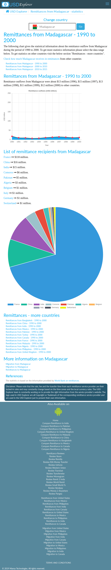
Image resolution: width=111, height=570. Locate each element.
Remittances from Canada (55, 509)
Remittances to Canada (55, 524)
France (7, 157)
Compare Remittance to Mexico (55, 443)
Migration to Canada (55, 554)
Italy (6, 193)
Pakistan (8, 177)
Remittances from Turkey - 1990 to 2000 (24, 335)
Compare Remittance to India (55, 423)
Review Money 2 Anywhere (55, 491)
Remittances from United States (55, 498)
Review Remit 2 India (55, 479)
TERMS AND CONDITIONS (58, 563)
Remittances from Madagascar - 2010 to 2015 (26, 69)
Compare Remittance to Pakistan (55, 426)
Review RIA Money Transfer (55, 462)
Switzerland (10, 203)
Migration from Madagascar (18, 364)
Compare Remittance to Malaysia (55, 435)
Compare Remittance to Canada (55, 446)
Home (55, 420)
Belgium (8, 187)
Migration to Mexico (55, 545)
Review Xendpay (55, 488)
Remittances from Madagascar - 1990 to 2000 (26, 63)
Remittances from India (55, 506)
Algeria (7, 182)
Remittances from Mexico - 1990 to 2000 (24, 329)
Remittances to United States (55, 512)
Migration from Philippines (55, 534)
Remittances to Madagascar (18, 369)
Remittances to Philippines (55, 518)
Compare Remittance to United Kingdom (55, 432)
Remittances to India (55, 521)
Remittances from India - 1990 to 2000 (23, 326)
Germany (8, 198)
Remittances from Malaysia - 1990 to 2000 (25, 343)
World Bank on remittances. (66, 380)
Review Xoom (55, 456)
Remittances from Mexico (55, 501)
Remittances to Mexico (55, 515)
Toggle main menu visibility (108, 3)
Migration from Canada (55, 540)
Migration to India (56, 551)
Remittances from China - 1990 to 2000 (23, 323)
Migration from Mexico (55, 531)
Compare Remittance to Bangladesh (56, 440)
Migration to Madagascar (17, 367)
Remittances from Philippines (56, 504)
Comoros (8, 172)
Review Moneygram (55, 476)
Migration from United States (55, 528)
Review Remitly (55, 459)
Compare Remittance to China (55, 437)
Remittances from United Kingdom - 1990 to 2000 (28, 352)
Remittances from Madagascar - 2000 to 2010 (26, 66)
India (6, 167)
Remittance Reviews (55, 453)
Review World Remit (55, 482)
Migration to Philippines (55, 548)
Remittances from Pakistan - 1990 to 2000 (25, 332)
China (7, 162)
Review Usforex (55, 465)
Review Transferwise (55, 473)
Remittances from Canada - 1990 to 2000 (24, 337)
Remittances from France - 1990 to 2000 (24, 340)
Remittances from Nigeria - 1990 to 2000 (24, 346)
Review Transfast (55, 470)
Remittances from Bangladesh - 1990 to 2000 (26, 320)
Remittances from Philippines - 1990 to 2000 (26, 349)
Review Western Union (55, 468)
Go (80, 26)
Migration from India (55, 537)
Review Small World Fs (55, 485)
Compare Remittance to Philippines (55, 429)
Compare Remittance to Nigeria (55, 449)
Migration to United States (55, 542)
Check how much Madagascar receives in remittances (32, 58)
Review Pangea (55, 493)
